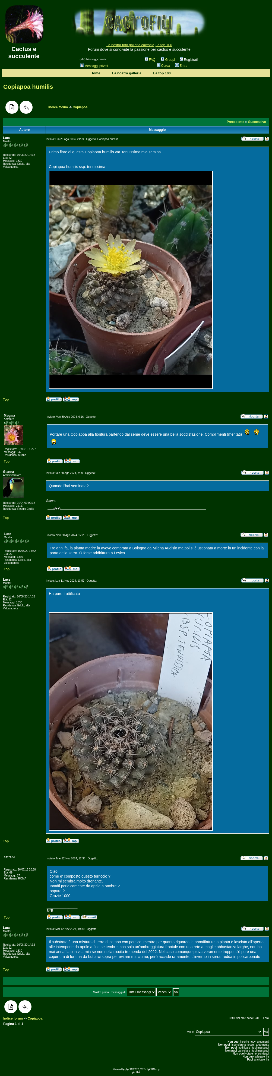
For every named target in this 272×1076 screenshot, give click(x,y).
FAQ (150, 60)
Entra (181, 66)
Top (6, 399)
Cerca (163, 66)
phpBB (128, 1069)
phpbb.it (136, 1072)
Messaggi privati (94, 66)
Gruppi (168, 60)
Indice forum (58, 107)
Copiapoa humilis (28, 86)
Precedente (235, 122)
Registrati (189, 60)
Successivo (257, 122)
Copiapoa (80, 107)
